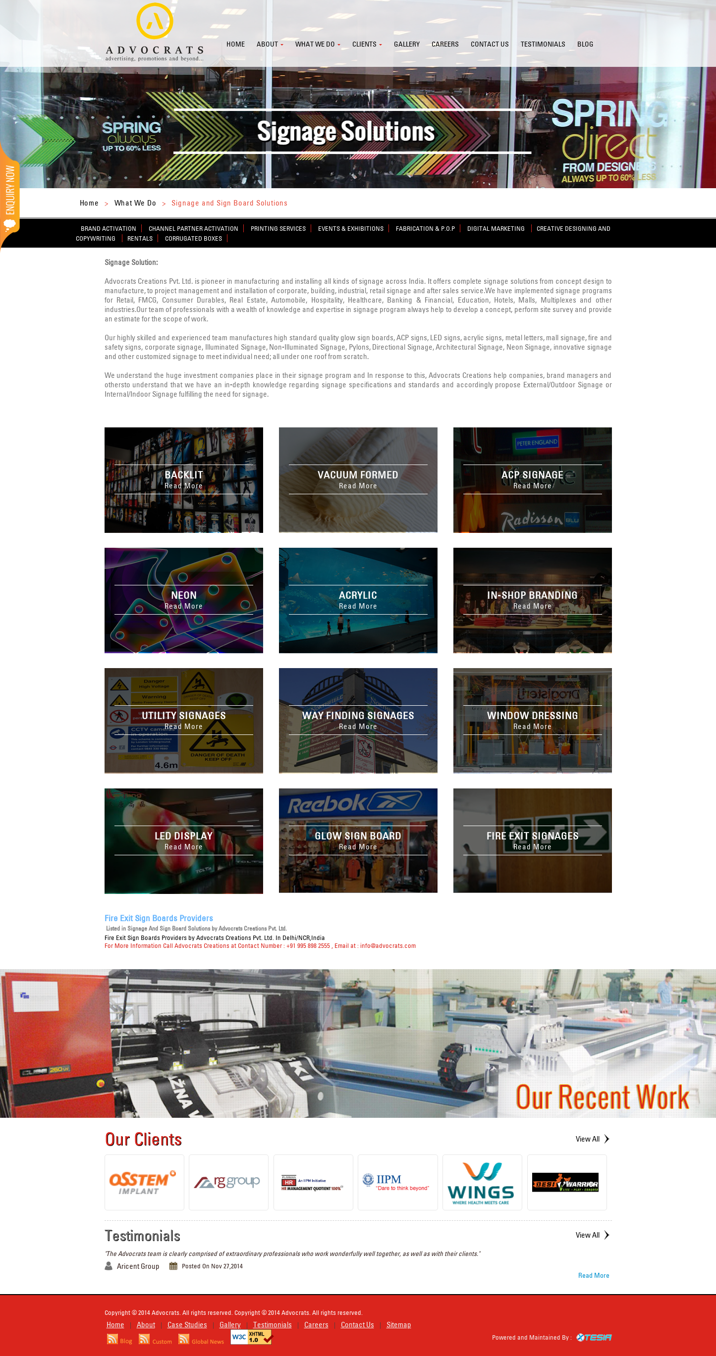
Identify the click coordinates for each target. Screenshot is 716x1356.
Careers (445, 44)
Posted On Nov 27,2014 (212, 1266)
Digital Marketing (496, 228)
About (267, 44)
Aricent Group (138, 1266)
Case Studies (187, 1324)
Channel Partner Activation (193, 228)
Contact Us (357, 1324)
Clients (364, 44)
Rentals (140, 238)
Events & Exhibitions (351, 228)
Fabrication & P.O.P (425, 228)
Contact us (490, 44)
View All (588, 1139)
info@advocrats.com (388, 945)
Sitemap (398, 1324)
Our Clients (143, 1138)
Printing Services (278, 228)
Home (235, 44)
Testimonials (543, 44)
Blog (585, 44)
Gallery (407, 44)
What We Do (135, 203)
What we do (315, 44)
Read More (593, 1275)
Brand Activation (108, 228)
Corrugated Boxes (193, 238)
